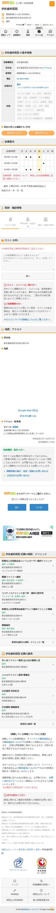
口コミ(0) (39, 35)
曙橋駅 (15, 427)
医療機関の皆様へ (41, 884)
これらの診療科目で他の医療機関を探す (33, 87)
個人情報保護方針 (41, 900)
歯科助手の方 (41, 133)
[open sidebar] (52, 3)
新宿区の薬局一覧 (28, 724)
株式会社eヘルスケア (14, 742)
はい (17, 507)
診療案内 (16, 35)
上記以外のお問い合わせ (17, 475)
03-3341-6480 (23, 79)
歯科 (19, 84)
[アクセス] (47, 68)
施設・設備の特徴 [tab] (45, 225)
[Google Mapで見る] (28, 410)
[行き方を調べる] (28, 416)
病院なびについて (41, 894)
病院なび (8, 2)
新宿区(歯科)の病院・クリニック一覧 (28, 642)
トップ (15, 884)
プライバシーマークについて (18, 870)
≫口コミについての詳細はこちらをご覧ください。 (28, 319)
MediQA (15, 894)
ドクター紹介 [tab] (10, 225)
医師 (28, 35)
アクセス (50, 35)
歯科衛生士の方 (14, 133)
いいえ (39, 507)
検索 (52, 909)
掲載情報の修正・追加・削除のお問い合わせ (27, 471)
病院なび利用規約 (14, 900)
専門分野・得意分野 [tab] (28, 224)
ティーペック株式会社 (37, 739)
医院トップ (5, 35)
